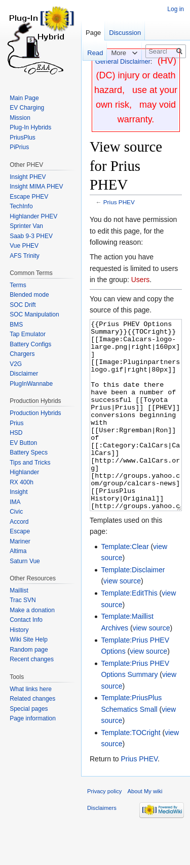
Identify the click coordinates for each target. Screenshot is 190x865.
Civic (16, 511)
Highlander (24, 472)
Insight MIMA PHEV (36, 186)
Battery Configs (30, 344)
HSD (16, 432)
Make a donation (32, 610)
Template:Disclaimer (133, 608)
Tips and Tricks (30, 462)
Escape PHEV (29, 196)
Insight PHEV (28, 176)
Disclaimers (102, 846)
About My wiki (145, 829)
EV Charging (27, 107)
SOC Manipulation (34, 314)
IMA (15, 502)
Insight (18, 491)
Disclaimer (24, 373)
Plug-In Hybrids (30, 127)
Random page (29, 649)
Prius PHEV (119, 202)
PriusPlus (22, 137)
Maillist (19, 590)
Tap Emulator (28, 334)
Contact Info (26, 619)
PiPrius (19, 147)
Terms (18, 285)
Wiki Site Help (29, 639)
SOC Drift (22, 304)
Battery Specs (29, 452)
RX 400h (21, 482)
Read (90, 53)
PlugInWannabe (31, 383)
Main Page (24, 98)
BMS (16, 324)
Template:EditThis (129, 631)
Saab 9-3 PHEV (31, 236)
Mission (20, 117)
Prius (16, 423)
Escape (20, 531)
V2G (16, 364)
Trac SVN (23, 600)
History (19, 629)
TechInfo (21, 206)
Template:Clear (124, 584)
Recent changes (32, 659)
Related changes (32, 698)
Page (93, 32)
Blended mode (29, 294)
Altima (18, 551)
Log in (175, 9)
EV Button (23, 442)
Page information (33, 718)
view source (122, 619)
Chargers (22, 353)
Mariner (20, 541)
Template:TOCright (130, 770)
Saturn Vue (25, 561)
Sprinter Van (26, 226)
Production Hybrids (35, 413)
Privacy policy (104, 829)
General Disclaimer (122, 61)
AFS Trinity (25, 255)
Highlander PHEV (33, 216)
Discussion (125, 32)
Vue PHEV (24, 245)
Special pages (29, 708)
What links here (31, 689)
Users (140, 280)
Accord (19, 521)
